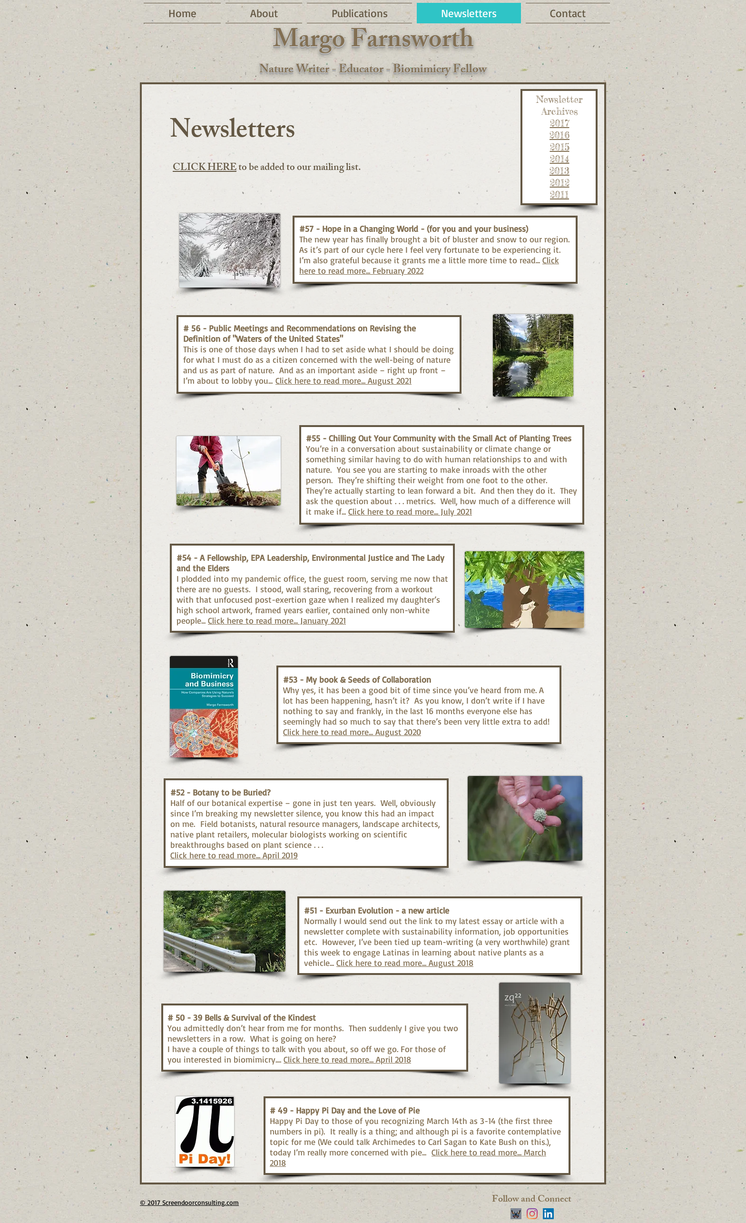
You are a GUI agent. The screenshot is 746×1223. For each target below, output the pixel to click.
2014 (559, 159)
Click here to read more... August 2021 (343, 380)
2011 (559, 194)
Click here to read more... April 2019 (234, 855)
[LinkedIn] (548, 1213)
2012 (559, 183)
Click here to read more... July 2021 (410, 511)
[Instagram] (532, 1213)
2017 (559, 123)
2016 (559, 135)
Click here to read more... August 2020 (352, 731)
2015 (559, 147)
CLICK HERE (204, 168)
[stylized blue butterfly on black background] (515, 1213)
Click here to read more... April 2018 (347, 1059)
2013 (559, 171)
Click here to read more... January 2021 (277, 620)
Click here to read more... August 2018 (404, 962)
